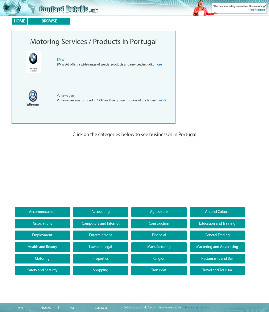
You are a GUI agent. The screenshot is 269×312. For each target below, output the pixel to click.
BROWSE (49, 21)
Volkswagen (65, 95)
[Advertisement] (134, 175)
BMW (61, 60)
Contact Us (101, 308)
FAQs (71, 308)
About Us (46, 308)
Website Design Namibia (195, 307)
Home (20, 308)
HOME (19, 21)
